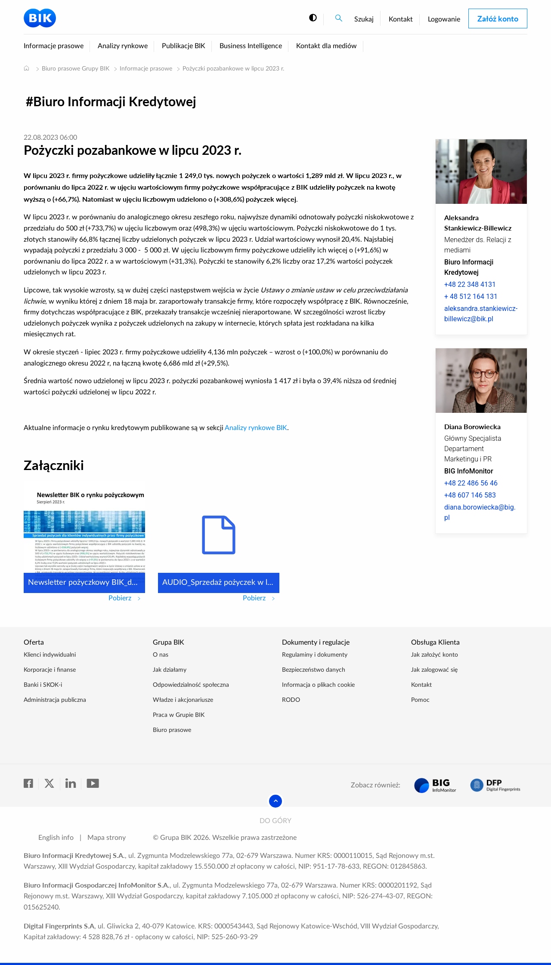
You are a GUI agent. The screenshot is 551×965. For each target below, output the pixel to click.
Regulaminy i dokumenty (314, 655)
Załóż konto (497, 18)
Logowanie (444, 19)
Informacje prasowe (54, 46)
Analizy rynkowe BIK (256, 427)
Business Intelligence (251, 46)
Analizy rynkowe (123, 46)
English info (56, 837)
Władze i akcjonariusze (183, 700)
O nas (160, 655)
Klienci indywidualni (50, 655)
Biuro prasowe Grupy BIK (75, 69)
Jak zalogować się (434, 670)
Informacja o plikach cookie (318, 685)
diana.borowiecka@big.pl (480, 512)
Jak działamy (169, 670)
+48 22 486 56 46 (471, 483)
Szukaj (364, 19)
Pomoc (420, 700)
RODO (291, 700)
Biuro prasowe (172, 730)
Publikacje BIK (183, 46)
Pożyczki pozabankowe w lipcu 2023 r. (233, 69)
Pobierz (126, 597)
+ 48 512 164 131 (471, 296)
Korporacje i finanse (50, 670)
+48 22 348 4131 (470, 284)
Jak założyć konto (434, 655)
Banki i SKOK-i (43, 685)
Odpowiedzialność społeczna (191, 685)
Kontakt (401, 19)
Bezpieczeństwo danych (313, 670)
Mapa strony (106, 837)
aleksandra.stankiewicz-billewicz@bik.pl (480, 313)
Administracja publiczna (55, 700)
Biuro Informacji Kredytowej (114, 101)
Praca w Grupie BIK (178, 715)
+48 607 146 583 (470, 495)
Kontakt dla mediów (326, 46)
